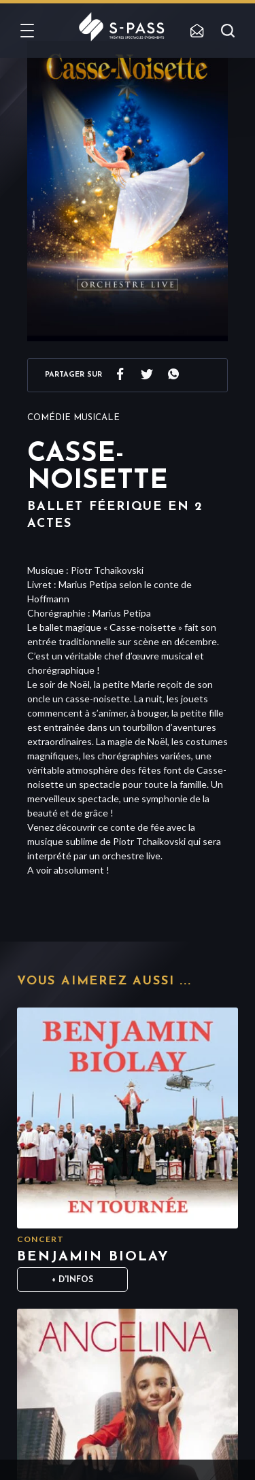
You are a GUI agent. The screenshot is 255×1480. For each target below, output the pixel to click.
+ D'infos (72, 1280)
